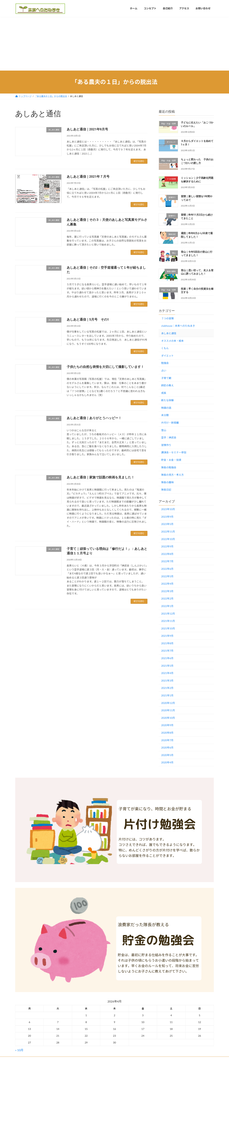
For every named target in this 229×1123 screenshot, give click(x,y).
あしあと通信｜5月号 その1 (88, 319)
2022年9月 (167, 546)
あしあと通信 (168, 333)
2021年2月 (167, 687)
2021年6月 (167, 658)
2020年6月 (167, 747)
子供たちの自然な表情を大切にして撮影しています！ (105, 367)
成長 (163, 392)
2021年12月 (168, 613)
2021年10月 (168, 628)
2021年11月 (168, 620)
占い (163, 370)
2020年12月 (168, 702)
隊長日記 (166, 489)
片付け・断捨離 (170, 422)
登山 (163, 429)
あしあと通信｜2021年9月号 (87, 129)
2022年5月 (167, 576)
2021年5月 (167, 665)
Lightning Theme (113, 1074)
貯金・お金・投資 (171, 459)
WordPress (95, 1074)
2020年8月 (167, 732)
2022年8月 (167, 553)
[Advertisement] (114, 44)
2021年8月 (167, 643)
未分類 (165, 415)
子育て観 (166, 377)
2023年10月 (168, 509)
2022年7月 (167, 561)
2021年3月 (167, 680)
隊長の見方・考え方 (172, 474)
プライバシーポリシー (77, 1060)
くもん (165, 348)
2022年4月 (167, 583)
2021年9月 (167, 635)
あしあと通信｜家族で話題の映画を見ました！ (100, 477)
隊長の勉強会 (168, 467)
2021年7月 (167, 650)
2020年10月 (168, 717)
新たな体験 (167, 400)
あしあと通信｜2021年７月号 (88, 176)
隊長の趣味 (167, 482)
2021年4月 (167, 673)
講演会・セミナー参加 (173, 452)
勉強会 (165, 362)
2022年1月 (167, 606)
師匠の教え (167, 385)
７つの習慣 (167, 318)
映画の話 (166, 407)
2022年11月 (168, 531)
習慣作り (166, 444)
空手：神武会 (168, 437)
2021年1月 (167, 695)
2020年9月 (167, 725)
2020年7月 (167, 740)
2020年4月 (167, 762)
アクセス (36, 1060)
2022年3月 (167, 590)
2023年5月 (167, 523)
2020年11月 (168, 710)
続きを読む (139, 161)
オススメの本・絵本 (172, 340)
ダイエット (167, 355)
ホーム (22, 1060)
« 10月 (19, 1050)
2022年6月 (167, 568)
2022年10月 (168, 538)
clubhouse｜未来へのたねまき (178, 325)
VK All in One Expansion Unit (137, 1074)
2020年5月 (167, 754)
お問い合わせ (53, 1060)
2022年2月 (167, 598)
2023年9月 (167, 516)
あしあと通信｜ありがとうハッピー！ (94, 418)
